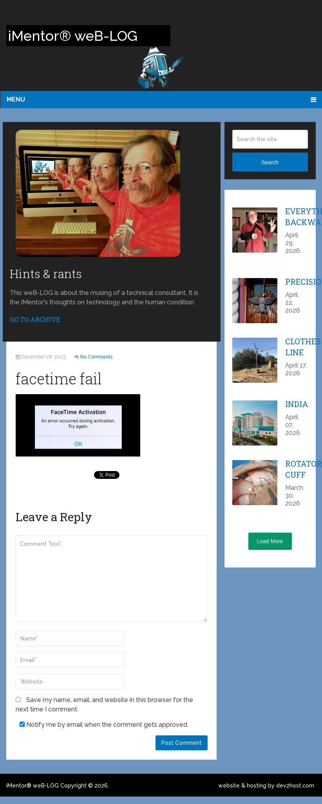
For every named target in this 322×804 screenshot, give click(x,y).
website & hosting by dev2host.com (266, 785)
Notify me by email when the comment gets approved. (104, 724)
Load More (270, 541)
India (296, 404)
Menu (16, 99)
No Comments (96, 357)
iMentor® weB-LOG (32, 785)
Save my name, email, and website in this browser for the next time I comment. (104, 704)
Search (270, 162)
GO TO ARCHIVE (35, 319)
